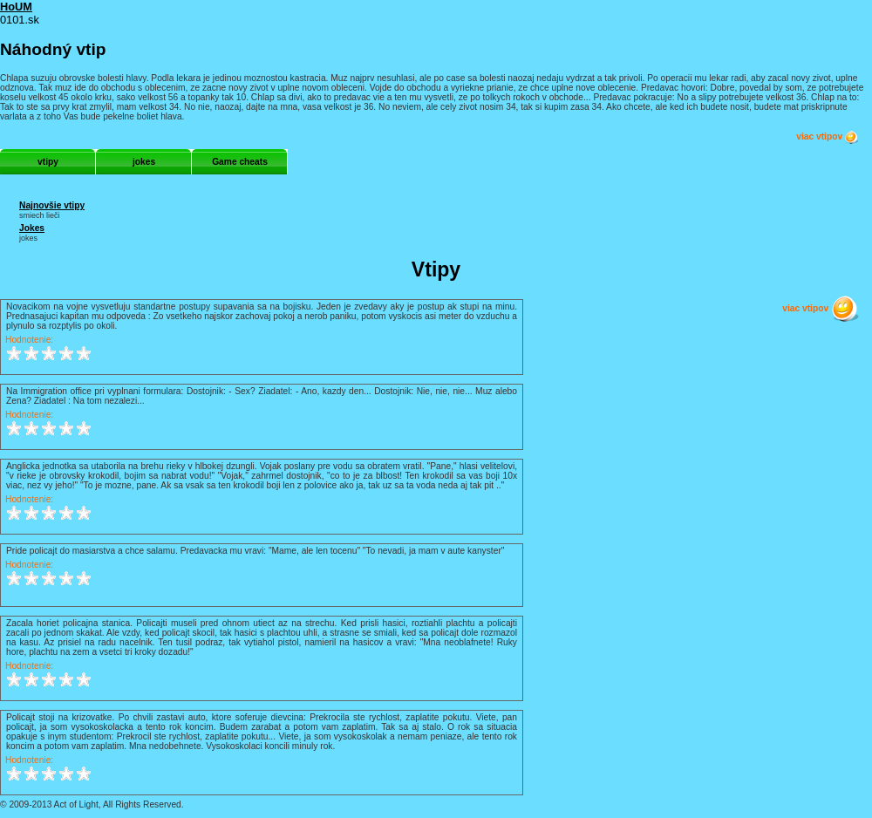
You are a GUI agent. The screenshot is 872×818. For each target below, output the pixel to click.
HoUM (16, 6)
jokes (144, 162)
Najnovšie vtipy (52, 205)
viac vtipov (827, 137)
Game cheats (240, 162)
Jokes (31, 228)
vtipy (47, 162)
